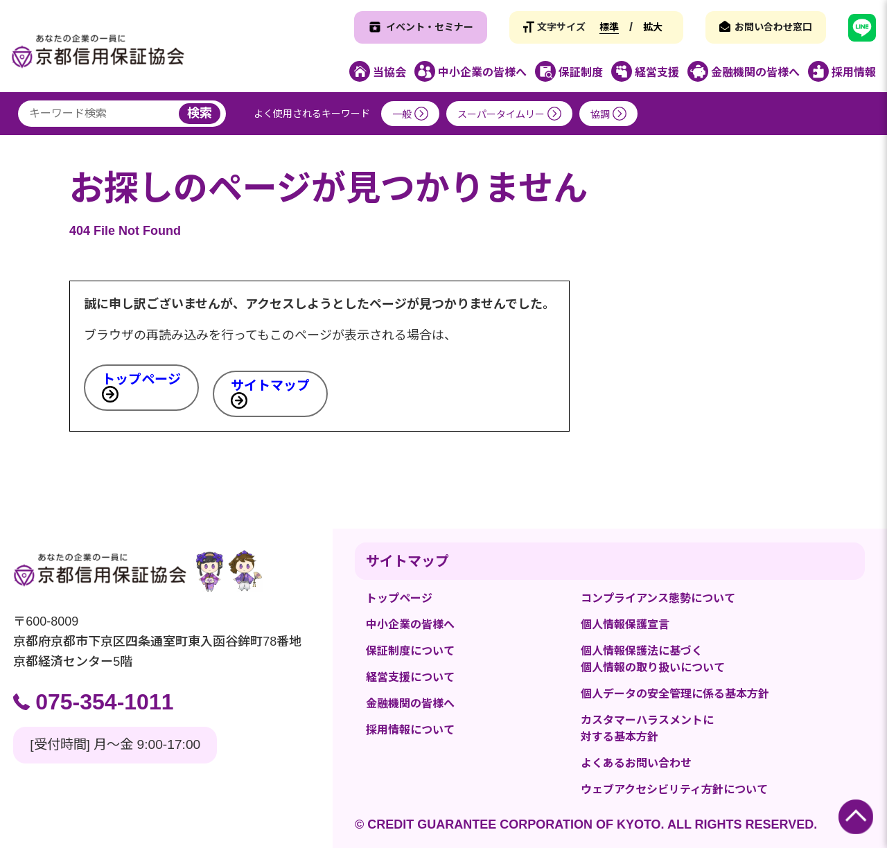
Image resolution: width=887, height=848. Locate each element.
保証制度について (410, 651)
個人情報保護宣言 (625, 624)
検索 (199, 113)
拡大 (652, 27)
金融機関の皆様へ (410, 703)
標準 (609, 27)
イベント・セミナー (429, 27)
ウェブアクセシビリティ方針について (674, 789)
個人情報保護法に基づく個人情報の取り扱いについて (653, 659)
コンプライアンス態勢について (658, 598)
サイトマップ (270, 385)
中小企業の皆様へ (410, 624)
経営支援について (410, 677)
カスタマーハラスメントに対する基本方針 (647, 728)
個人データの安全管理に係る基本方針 (675, 694)
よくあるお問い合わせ (636, 763)
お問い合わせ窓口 (773, 27)
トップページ (141, 379)
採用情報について (410, 730)
